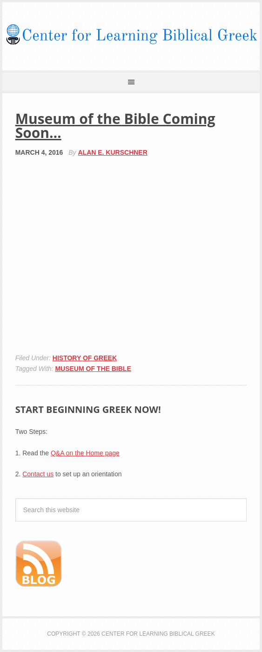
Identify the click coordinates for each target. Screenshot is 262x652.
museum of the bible (93, 368)
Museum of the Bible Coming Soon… (115, 125)
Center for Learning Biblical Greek (131, 35)
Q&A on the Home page (85, 453)
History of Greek (85, 358)
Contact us (38, 474)
